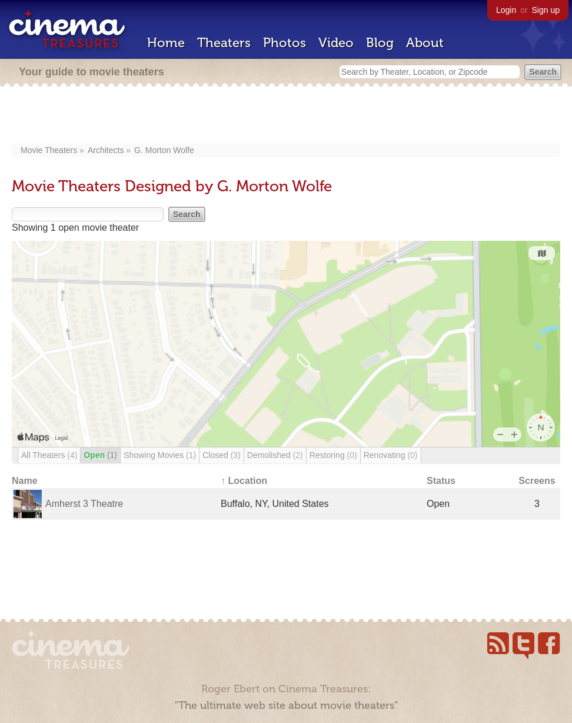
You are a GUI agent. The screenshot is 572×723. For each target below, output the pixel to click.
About (425, 43)
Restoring (333, 455)
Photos (284, 43)
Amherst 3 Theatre (84, 504)
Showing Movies (160, 455)
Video (336, 43)
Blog (380, 43)
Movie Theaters (49, 150)
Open (100, 455)
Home (166, 43)
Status (441, 481)
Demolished (275, 455)
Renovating (391, 455)
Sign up (546, 10)
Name (25, 481)
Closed (221, 455)
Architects (106, 150)
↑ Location (244, 481)
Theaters (224, 43)
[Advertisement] (286, 116)
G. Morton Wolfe (164, 150)
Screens (536, 481)
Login (506, 10)
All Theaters (49, 455)
